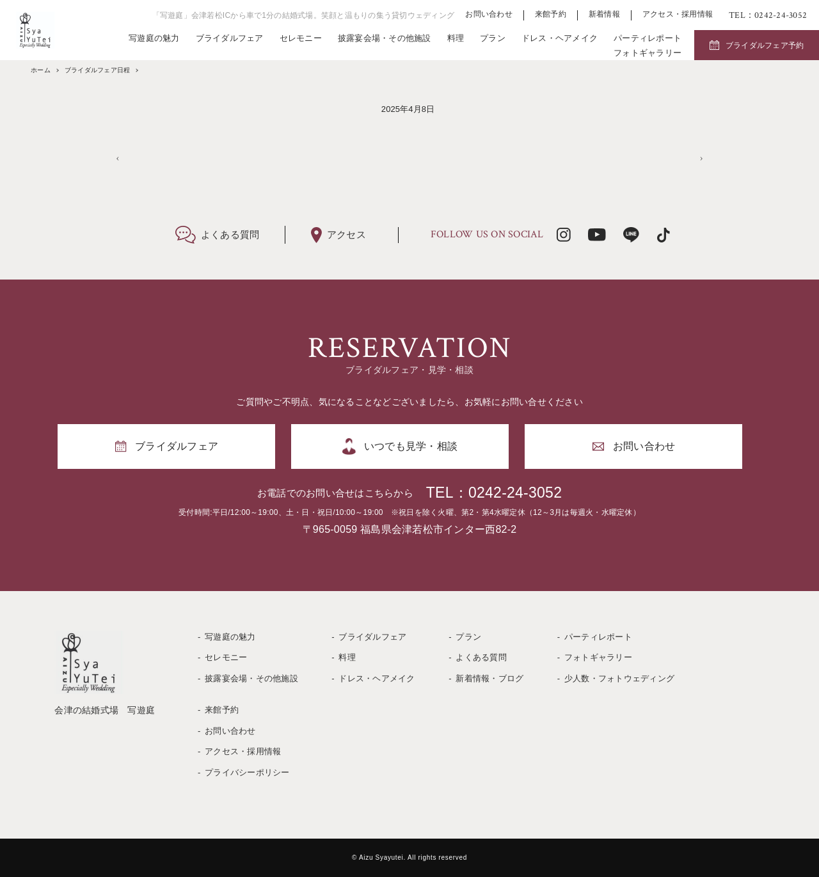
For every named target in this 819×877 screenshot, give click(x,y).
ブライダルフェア (230, 38)
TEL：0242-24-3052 (494, 492)
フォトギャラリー (647, 53)
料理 (456, 38)
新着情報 (604, 14)
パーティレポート (647, 38)
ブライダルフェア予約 (765, 45)
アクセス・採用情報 (677, 14)
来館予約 (550, 14)
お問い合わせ (489, 14)
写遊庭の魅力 (154, 38)
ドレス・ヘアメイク (559, 38)
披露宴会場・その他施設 (384, 38)
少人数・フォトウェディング (619, 678)
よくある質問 (481, 657)
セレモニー (301, 38)
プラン (492, 38)
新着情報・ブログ (489, 678)
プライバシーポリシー (247, 772)
